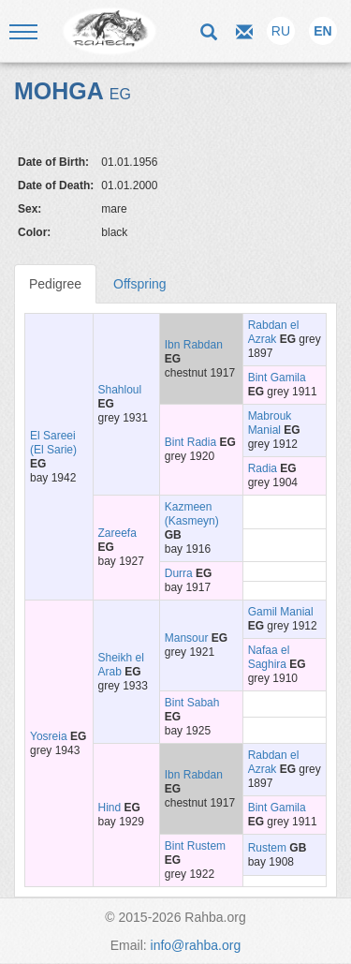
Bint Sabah (192, 702)
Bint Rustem (195, 846)
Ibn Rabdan (194, 344)
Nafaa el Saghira (269, 657)
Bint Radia (190, 442)
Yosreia (48, 736)
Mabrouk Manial (270, 423)
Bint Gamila (277, 377)
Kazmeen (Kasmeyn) (192, 513)
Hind (110, 807)
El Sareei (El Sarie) (53, 442)
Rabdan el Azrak (274, 332)
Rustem (267, 847)
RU (280, 30)
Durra (179, 573)
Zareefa (117, 533)
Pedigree (55, 283)
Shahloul (120, 389)
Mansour (187, 638)
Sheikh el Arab (121, 664)
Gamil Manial (281, 611)
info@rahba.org (196, 945)
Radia (262, 468)
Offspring (140, 283)
